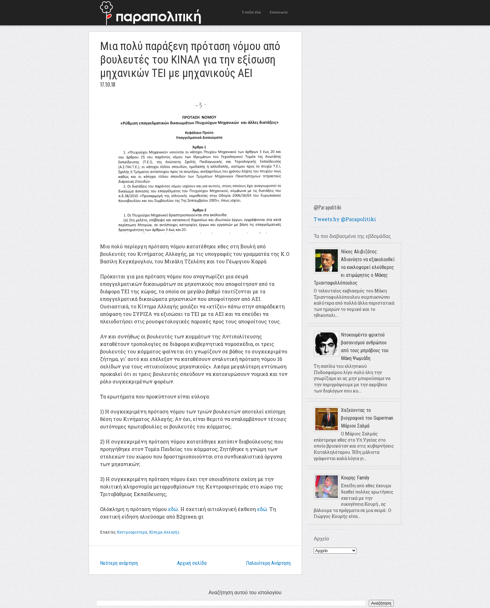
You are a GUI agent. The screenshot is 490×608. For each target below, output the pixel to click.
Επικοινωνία (279, 12)
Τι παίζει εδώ (251, 12)
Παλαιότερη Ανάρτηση (268, 563)
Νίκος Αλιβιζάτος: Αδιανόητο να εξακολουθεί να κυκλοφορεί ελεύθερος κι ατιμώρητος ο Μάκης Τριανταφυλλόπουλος (354, 267)
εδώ (173, 509)
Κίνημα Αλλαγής (164, 532)
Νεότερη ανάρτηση (119, 563)
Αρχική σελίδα (192, 563)
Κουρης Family (355, 478)
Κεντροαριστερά (132, 532)
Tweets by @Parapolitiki (345, 219)
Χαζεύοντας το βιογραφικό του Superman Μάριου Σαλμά (367, 418)
